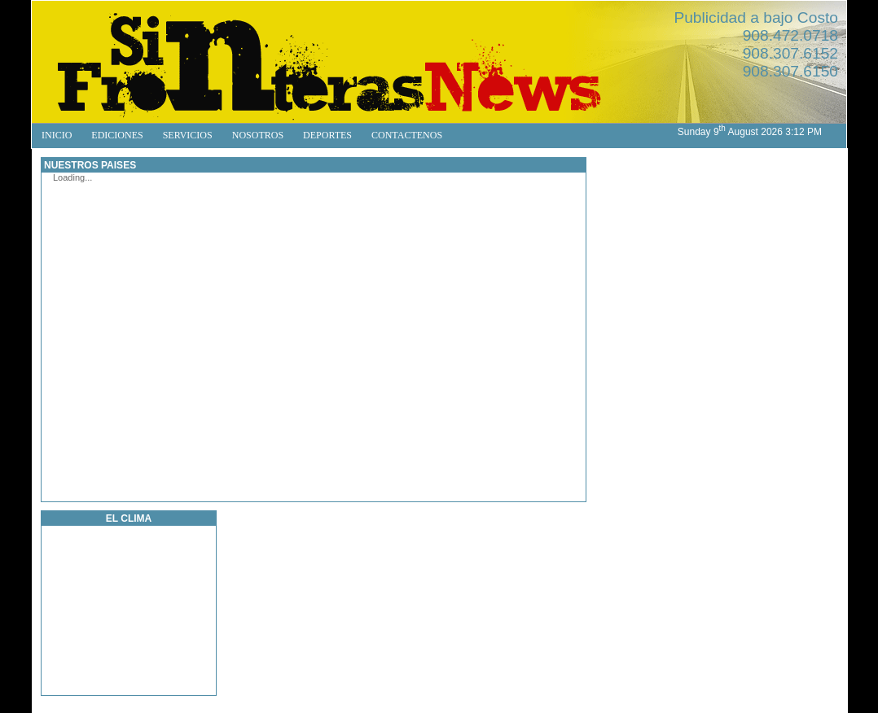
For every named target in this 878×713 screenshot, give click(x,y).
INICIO (57, 135)
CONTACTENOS (406, 135)
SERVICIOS (188, 135)
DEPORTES (327, 135)
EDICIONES (117, 135)
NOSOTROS (257, 135)
